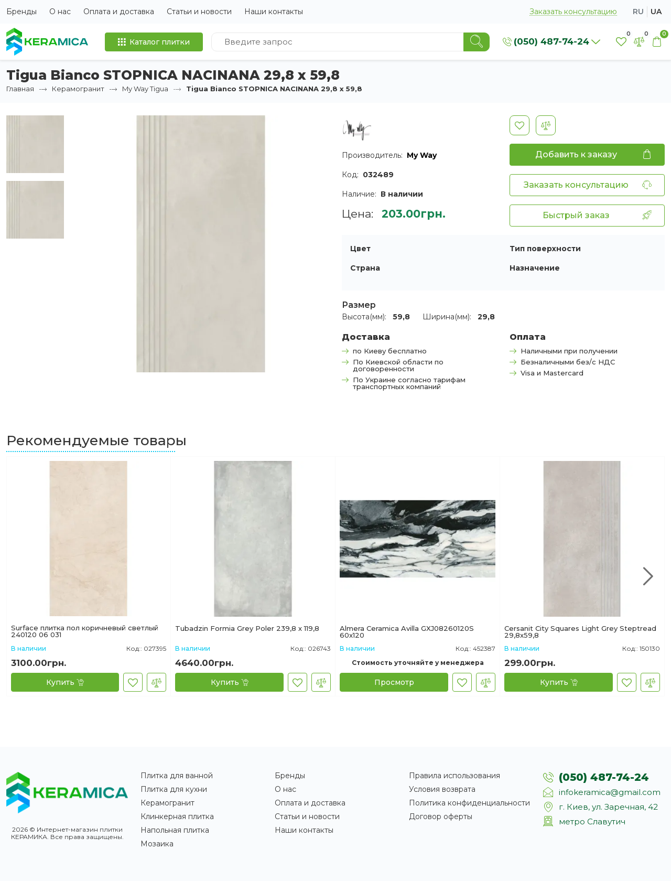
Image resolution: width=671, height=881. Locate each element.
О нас (60, 11)
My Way (422, 155)
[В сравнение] (546, 125)
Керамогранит (78, 88)
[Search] (476, 42)
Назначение (535, 268)
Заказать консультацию (573, 12)
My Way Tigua (145, 88)
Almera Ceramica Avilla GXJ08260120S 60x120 (407, 632)
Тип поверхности (545, 248)
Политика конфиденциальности (469, 803)
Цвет (360, 248)
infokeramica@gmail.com (610, 792)
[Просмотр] (394, 682)
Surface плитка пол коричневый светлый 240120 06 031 (84, 631)
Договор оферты (440, 816)
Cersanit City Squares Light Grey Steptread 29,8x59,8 (580, 632)
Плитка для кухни (173, 789)
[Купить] (65, 682)
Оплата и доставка (118, 11)
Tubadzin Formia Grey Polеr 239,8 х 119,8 (247, 628)
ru (638, 11)
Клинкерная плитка (177, 816)
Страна (365, 268)
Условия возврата (442, 789)
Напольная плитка (174, 830)
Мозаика (157, 843)
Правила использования (454, 775)
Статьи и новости (199, 11)
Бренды (21, 11)
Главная (20, 88)
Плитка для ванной (176, 775)
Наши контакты (273, 11)
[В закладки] (519, 125)
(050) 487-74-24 (604, 777)
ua (656, 11)
